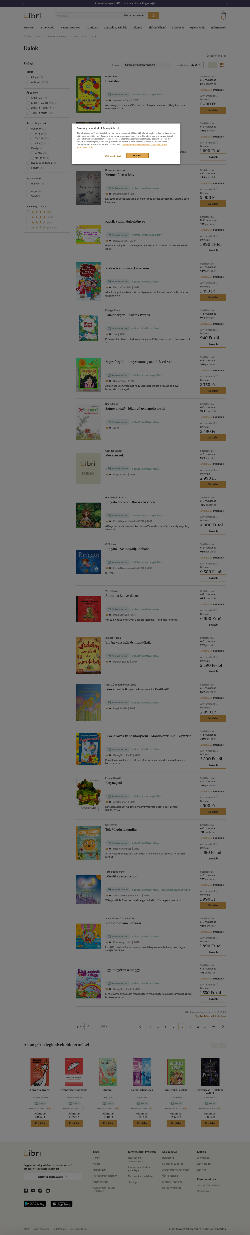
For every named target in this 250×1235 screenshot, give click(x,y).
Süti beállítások (113, 156)
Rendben (137, 155)
